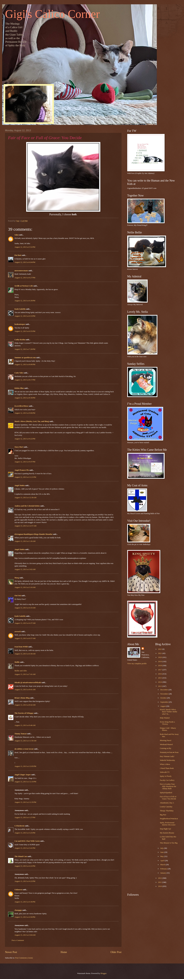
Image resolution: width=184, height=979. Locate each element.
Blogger (103, 973)
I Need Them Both (167, 768)
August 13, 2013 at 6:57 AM (25, 638)
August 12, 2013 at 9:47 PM (25, 462)
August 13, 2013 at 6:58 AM (25, 654)
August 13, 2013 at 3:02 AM (25, 569)
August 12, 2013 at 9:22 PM (25, 439)
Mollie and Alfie (21, 671)
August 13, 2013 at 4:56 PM (25, 917)
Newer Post (11, 952)
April (162, 861)
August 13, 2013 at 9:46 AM (25, 725)
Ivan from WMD (21, 647)
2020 (160, 657)
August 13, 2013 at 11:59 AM (25, 741)
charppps (18, 910)
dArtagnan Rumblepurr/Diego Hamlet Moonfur (33, 534)
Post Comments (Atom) (24, 958)
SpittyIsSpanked (166, 793)
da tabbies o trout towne (24, 749)
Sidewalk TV (165, 772)
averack (18, 631)
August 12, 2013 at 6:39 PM (25, 301)
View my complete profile (137, 664)
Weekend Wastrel (166, 744)
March (163, 865)
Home (64, 952)
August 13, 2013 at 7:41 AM (25, 674)
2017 (160, 670)
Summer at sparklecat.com (25, 358)
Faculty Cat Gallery (167, 780)
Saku (17, 235)
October (163, 698)
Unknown (18, 890)
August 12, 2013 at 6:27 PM (25, 278)
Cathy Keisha (20, 340)
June (162, 852)
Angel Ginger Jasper (23, 775)
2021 (160, 653)
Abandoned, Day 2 (167, 803)
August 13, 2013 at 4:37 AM (25, 623)
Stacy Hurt (19, 447)
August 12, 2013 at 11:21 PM (25, 477)
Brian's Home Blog (22, 698)
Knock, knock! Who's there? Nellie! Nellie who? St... (168, 712)
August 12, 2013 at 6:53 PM (25, 316)
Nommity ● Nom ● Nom (169, 752)
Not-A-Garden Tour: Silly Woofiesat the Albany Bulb (168, 786)
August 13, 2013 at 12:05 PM (25, 766)
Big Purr (163, 815)
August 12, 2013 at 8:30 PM (25, 398)
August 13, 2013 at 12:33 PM (25, 782)
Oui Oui (18, 596)
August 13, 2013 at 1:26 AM (25, 541)
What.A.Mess (165, 764)
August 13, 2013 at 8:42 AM (25, 705)
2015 (160, 678)
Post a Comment (18, 940)
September (164, 702)
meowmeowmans (21, 271)
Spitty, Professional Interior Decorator (167, 824)
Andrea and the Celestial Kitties (27, 506)
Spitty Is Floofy (165, 776)
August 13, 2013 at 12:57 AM (25, 526)
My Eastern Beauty (167, 833)
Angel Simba (20, 485)
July (162, 848)
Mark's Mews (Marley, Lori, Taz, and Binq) (32, 421)
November (164, 694)
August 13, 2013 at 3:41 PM (25, 848)
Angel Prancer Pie (22, 470)
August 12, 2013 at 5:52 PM (25, 247)
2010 (160, 886)
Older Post (115, 952)
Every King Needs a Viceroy (167, 723)
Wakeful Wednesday (167, 760)
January (163, 873)
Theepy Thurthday (167, 811)
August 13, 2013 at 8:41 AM (25, 690)
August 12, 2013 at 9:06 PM (25, 413)
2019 (160, 662)
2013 (160, 686)
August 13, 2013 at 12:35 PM (25, 802)
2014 (160, 682)
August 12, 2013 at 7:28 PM (25, 349)
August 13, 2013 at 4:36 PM (25, 902)
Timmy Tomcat (21, 734)
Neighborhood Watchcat (169, 819)
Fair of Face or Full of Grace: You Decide (168, 798)
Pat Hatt (18, 255)
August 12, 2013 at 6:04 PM (25, 262)
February (163, 869)
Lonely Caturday (166, 807)
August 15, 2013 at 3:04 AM (25, 935)
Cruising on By (165, 748)
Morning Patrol (165, 740)
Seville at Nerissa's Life (24, 286)
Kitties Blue (19, 388)
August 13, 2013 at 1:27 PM (25, 817)
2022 (160, 649)
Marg (17, 578)
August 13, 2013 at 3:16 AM (25, 587)
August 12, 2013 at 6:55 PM (25, 331)
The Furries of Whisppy (24, 713)
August (163, 706)
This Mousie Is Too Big (168, 843)
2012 (160, 878)
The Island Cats (21, 856)
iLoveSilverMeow (21, 406)
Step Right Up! (165, 829)
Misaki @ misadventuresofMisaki (28, 683)
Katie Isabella (20, 309)
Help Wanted (164, 718)
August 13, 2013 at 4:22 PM (25, 866)
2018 (160, 666)
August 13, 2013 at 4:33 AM (25, 608)
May (162, 856)
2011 (160, 882)
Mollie (17, 662)
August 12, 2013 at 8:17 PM (25, 380)
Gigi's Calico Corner (52, 14)
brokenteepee (20, 324)
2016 (160, 674)
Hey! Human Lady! (167, 756)
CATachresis (19, 826)
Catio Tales (19, 373)
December (164, 690)
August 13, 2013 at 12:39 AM (25, 498)
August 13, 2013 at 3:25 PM (25, 833)
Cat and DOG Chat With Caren (27, 841)
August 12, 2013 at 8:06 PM (25, 364)
